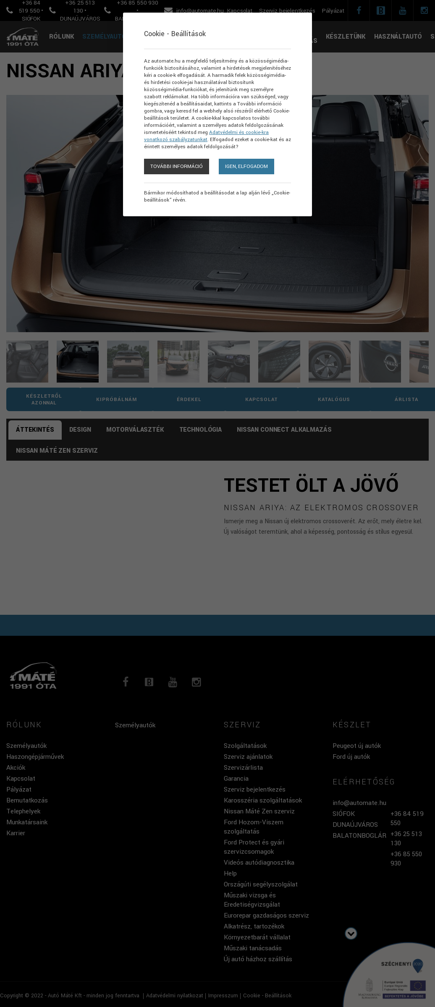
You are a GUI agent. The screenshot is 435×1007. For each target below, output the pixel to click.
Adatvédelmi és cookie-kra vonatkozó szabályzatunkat (206, 136)
